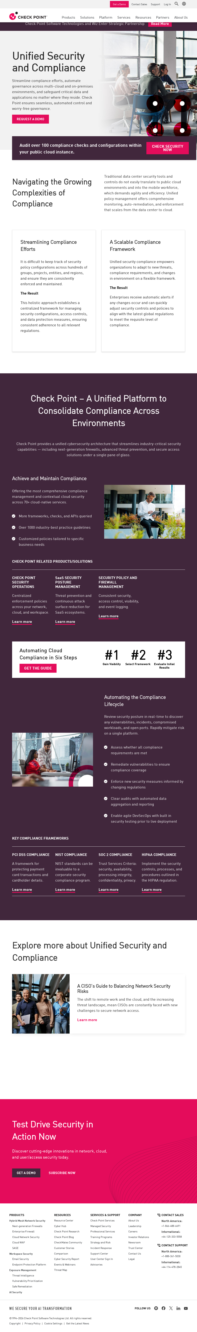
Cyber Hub (60, 1226)
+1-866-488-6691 (170, 1226)
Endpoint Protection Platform (29, 1264)
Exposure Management (22, 1270)
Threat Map (60, 1270)
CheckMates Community (68, 1242)
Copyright (15, 1323)
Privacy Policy (32, 1323)
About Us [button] (181, 17)
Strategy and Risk (100, 1242)
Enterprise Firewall (23, 1231)
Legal (131, 1259)
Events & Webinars (65, 1264)
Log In (167, 4)
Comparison (61, 1253)
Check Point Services (102, 1220)
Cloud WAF (18, 1242)
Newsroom (134, 1242)
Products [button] (68, 17)
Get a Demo (119, 4)
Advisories (96, 1264)
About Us (133, 1220)
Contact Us (134, 1253)
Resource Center (63, 1220)
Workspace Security (21, 1253)
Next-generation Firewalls (27, 1226)
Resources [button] (143, 17)
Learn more (87, 1019)
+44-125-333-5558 (171, 1236)
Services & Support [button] (105, 1215)
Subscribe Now (62, 1172)
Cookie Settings (53, 1323)
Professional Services (102, 1231)
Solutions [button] (87, 17)
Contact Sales (139, 4)
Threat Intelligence (23, 1275)
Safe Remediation (22, 1286)
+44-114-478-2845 (171, 1267)
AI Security (15, 1292)
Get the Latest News (77, 1323)
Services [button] (123, 17)
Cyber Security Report (66, 1259)
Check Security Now (167, 147)
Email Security (20, 1259)
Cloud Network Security (25, 1237)
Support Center (99, 1253)
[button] (176, 4)
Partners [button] (162, 17)
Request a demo (30, 118)
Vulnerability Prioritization (27, 1281)
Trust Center (135, 1248)
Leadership (134, 1226)
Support (155, 4)
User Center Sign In (101, 1259)
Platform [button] (105, 17)
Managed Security (100, 1226)
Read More (160, 23)
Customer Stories (64, 1248)
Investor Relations (138, 1237)
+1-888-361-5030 (170, 1256)
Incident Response (101, 1248)
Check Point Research (66, 1231)
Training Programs (101, 1237)
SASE (15, 1248)
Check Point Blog (64, 1237)
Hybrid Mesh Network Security (27, 1220)
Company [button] (135, 1215)
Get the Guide (38, 668)
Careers (132, 1231)
